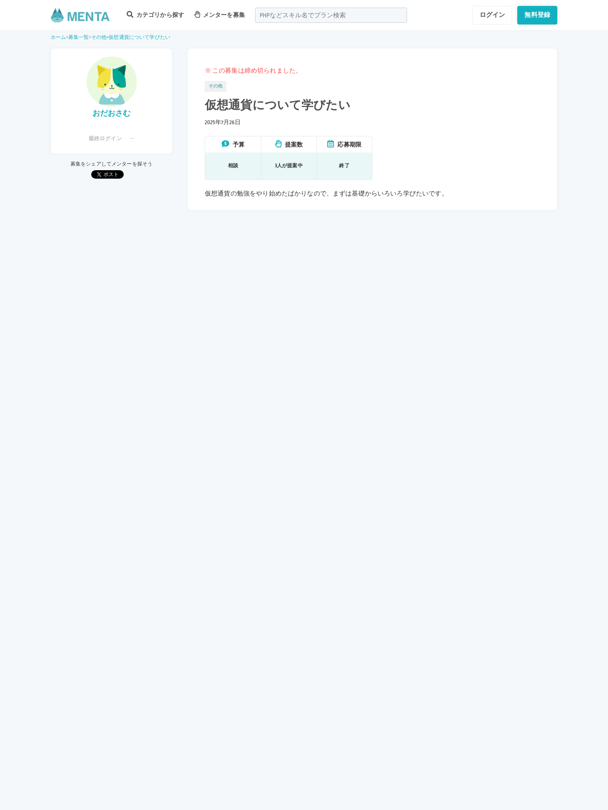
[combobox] (331, 15)
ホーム (58, 37)
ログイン (492, 14)
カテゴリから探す (155, 14)
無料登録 (537, 14)
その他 (98, 37)
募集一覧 (78, 37)
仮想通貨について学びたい (139, 37)
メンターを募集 (219, 14)
